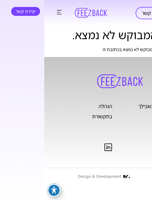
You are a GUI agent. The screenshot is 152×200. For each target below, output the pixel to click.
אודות (136, 126)
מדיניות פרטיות (128, 136)
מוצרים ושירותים (125, 116)
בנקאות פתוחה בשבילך (118, 106)
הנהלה (61, 106)
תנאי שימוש (131, 146)
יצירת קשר (108, 13)
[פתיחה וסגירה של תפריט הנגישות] (9, 190)
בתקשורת (58, 116)
